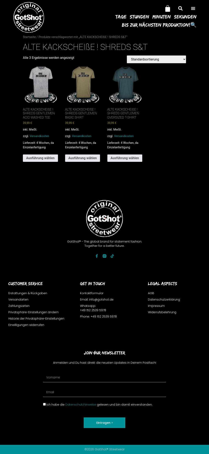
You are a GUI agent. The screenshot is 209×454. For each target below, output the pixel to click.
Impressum (156, 306)
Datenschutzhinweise (80, 405)
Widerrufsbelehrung (162, 312)
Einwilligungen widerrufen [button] (26, 325)
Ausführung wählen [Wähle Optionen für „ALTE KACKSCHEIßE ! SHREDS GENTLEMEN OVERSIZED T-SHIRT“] (125, 158)
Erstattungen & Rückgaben (27, 293)
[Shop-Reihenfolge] (156, 59)
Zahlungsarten (19, 306)
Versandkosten (39, 136)
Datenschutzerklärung (164, 299)
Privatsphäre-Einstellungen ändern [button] (33, 312)
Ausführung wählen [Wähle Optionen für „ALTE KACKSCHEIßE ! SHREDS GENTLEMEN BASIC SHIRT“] (82, 158)
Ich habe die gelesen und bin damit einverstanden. (99, 405)
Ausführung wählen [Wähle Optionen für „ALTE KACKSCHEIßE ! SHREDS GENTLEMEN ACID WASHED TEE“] (40, 158)
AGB (151, 293)
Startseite (29, 37)
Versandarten (18, 299)
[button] (193, 8)
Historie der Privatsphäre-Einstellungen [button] (36, 318)
